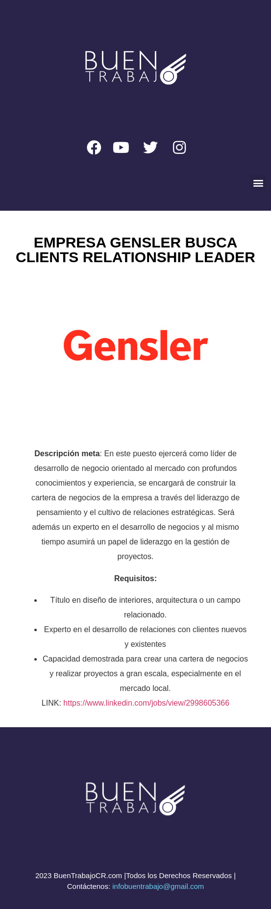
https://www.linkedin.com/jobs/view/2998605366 (146, 703)
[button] (258, 182)
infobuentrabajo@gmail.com (158, 886)
